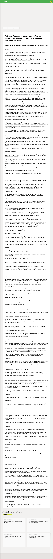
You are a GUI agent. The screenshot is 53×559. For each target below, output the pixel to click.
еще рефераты (7, 514)
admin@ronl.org (25, 554)
